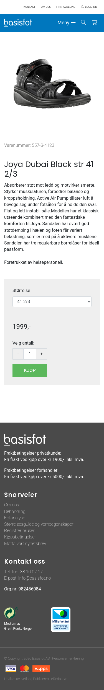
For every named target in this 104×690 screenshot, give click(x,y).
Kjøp (29, 370)
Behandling (15, 511)
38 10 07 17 (31, 571)
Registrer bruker (19, 530)
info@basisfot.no (34, 578)
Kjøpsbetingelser (20, 537)
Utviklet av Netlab (17, 679)
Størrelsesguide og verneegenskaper (38, 524)
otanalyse (16, 517)
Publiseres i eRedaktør (50, 679)
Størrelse (21, 290)
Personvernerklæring (68, 658)
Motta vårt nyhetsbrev (25, 543)
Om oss (11, 504)
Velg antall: (23, 343)
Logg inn (91, 6)
